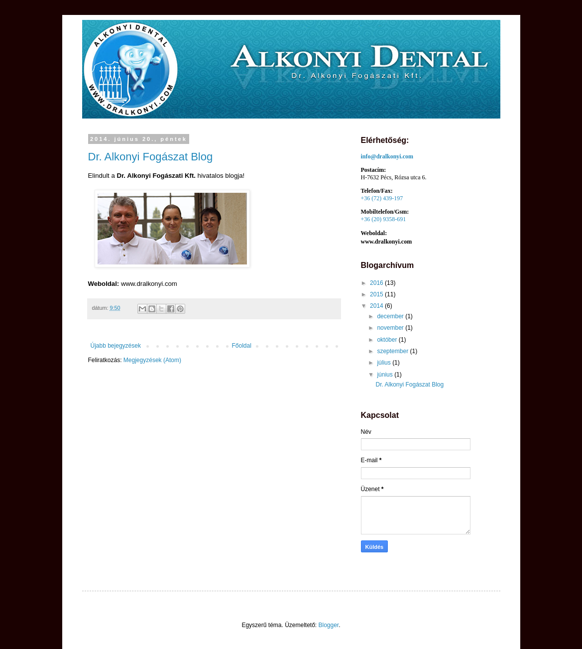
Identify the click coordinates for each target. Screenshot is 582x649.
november (391, 327)
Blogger (329, 625)
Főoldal (241, 345)
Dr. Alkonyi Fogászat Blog (150, 156)
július (384, 362)
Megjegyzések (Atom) (152, 360)
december (391, 316)
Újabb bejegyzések (116, 345)
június (385, 374)
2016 (377, 282)
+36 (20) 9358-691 (383, 219)
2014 (377, 305)
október (387, 339)
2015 (377, 294)
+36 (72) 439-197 (382, 198)
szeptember (393, 351)
